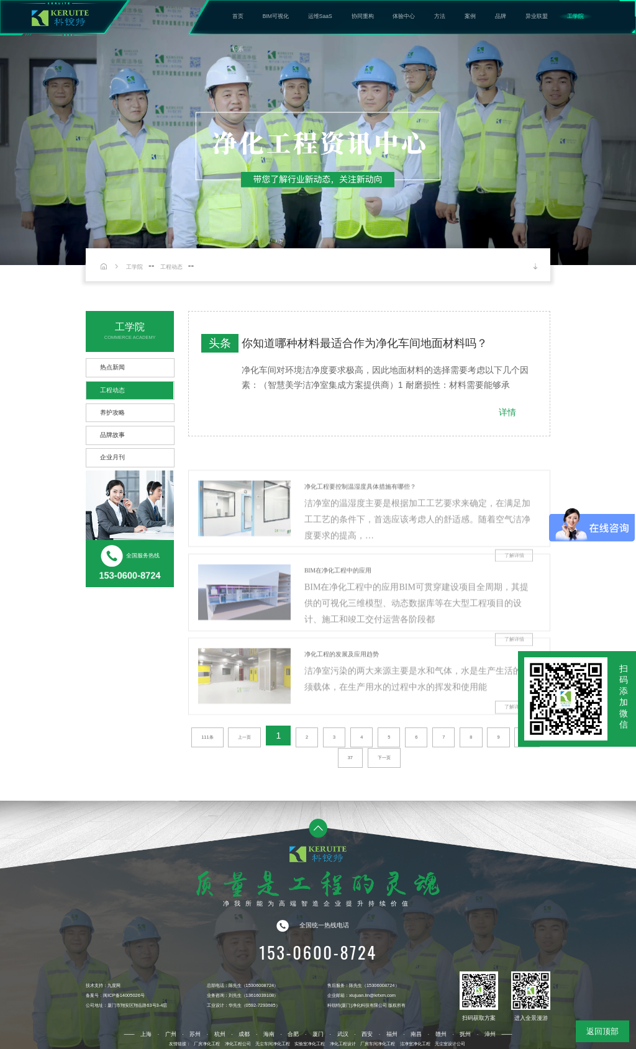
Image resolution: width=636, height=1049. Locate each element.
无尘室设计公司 (450, 1044)
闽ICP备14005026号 (124, 995)
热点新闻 (112, 367)
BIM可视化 (276, 16)
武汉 (342, 1034)
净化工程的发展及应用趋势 (341, 687)
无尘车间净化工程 (272, 1044)
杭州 (219, 1034)
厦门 (318, 1034)
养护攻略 (112, 412)
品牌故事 (112, 434)
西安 (367, 1034)
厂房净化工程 (207, 1044)
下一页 (384, 757)
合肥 (293, 1034)
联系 (237, 49)
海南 (269, 1034)
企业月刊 (112, 457)
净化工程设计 (343, 1044)
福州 (392, 1034)
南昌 (416, 1034)
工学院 (575, 16)
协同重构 (363, 16)
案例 (470, 16)
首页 (237, 16)
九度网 (113, 985)
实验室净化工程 (309, 1044)
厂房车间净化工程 (377, 1044)
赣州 (441, 1034)
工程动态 (171, 267)
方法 (439, 16)
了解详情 (514, 740)
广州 (170, 1034)
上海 (146, 1034)
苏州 (195, 1034)
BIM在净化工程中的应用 (337, 603)
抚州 (465, 1034)
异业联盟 (536, 16)
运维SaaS (320, 16)
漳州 (490, 1034)
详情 (507, 412)
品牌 (500, 16)
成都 (244, 1034)
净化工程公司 (238, 1044)
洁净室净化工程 (415, 1044)
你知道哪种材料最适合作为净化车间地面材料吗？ (365, 343)
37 (350, 757)
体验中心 (404, 16)
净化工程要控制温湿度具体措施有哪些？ (360, 519)
